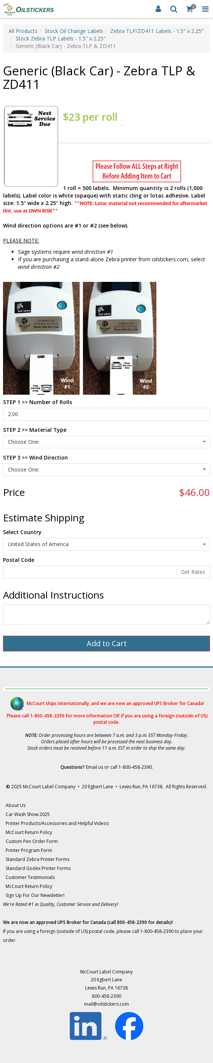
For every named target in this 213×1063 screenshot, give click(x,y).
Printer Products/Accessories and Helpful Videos (57, 823)
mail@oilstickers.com (106, 1004)
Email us (94, 767)
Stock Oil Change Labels (74, 30)
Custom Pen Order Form (32, 841)
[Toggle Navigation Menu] (205, 9)
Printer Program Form (29, 850)
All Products (23, 30)
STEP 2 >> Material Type (34, 429)
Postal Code (18, 559)
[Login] (158, 9)
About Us (16, 805)
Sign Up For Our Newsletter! (35, 895)
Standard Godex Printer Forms (38, 868)
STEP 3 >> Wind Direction (35, 457)
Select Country (22, 532)
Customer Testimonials (30, 877)
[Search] (174, 9)
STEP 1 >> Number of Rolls (37, 402)
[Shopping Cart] (190, 9)
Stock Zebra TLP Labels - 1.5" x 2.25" (61, 38)
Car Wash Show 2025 (28, 814)
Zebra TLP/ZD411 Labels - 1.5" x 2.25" (157, 30)
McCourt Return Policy (29, 832)
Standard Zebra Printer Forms (37, 859)
